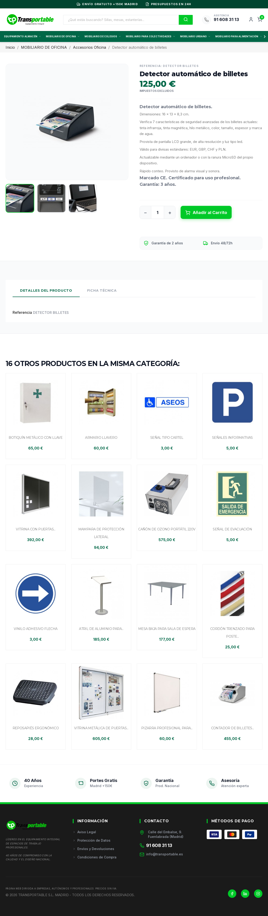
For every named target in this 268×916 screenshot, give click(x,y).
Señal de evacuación (232, 529)
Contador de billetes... (232, 728)
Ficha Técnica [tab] (102, 290)
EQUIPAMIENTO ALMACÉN (22, 36)
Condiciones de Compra (95, 857)
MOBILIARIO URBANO (195, 36)
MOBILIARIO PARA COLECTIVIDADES (150, 36)
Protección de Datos (91, 840)
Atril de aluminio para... (101, 629)
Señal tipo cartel (166, 438)
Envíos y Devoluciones (93, 849)
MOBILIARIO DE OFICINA (63, 36)
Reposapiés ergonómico (36, 728)
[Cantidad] (157, 212)
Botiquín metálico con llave (35, 438)
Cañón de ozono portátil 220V (166, 529)
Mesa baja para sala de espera (167, 629)
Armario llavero (101, 438)
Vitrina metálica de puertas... (101, 728)
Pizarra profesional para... (166, 728)
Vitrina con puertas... (35, 529)
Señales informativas (232, 438)
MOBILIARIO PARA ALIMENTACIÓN (238, 36)
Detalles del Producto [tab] (46, 290)
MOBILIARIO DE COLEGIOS (103, 36)
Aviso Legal (84, 832)
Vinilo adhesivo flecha (36, 629)
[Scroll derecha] (264, 36)
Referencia (22, 312)
